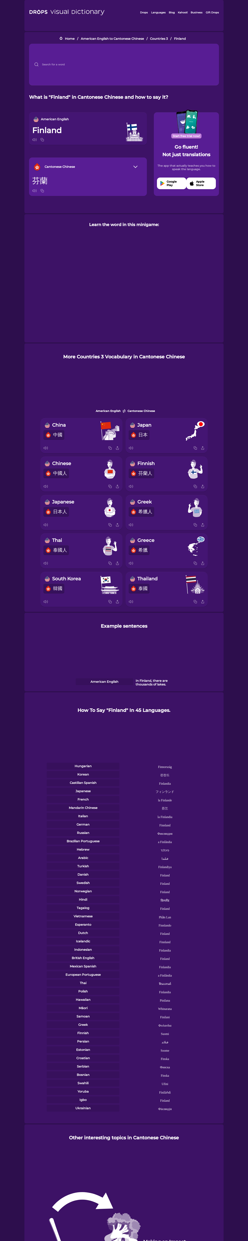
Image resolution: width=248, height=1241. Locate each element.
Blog (172, 12)
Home (70, 39)
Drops (144, 12)
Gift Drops (212, 12)
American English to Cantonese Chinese (112, 39)
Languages (158, 12)
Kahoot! (183, 12)
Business (196, 12)
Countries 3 (159, 39)
